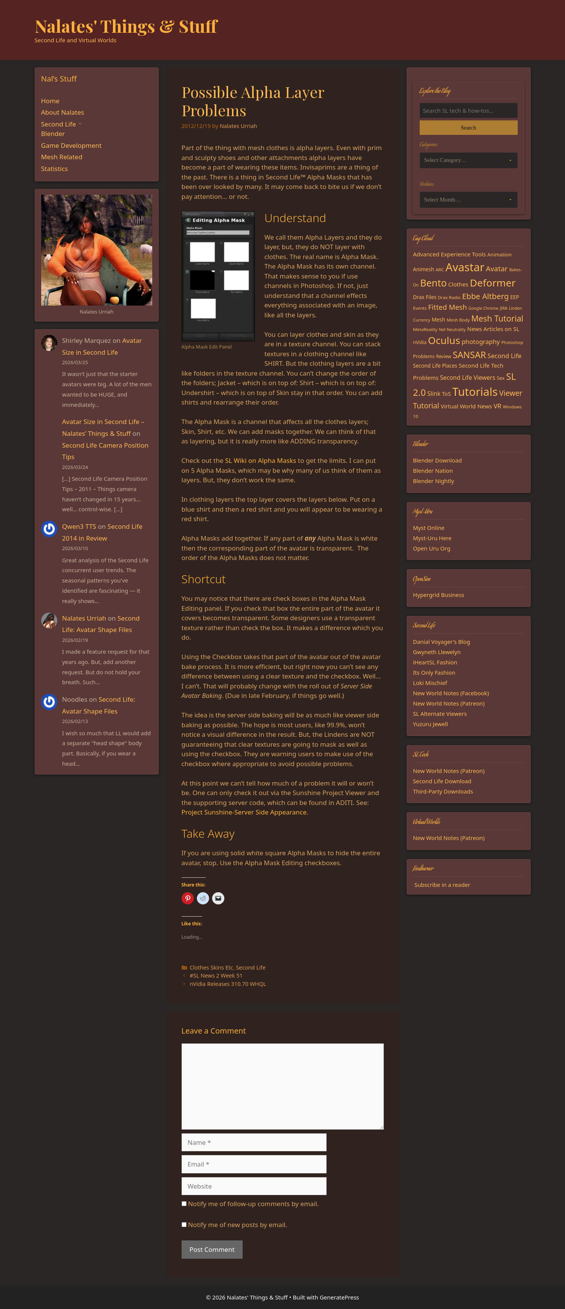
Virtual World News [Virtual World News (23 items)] (466, 406)
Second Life (251, 967)
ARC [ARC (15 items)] (440, 269)
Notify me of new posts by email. (237, 1224)
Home (50, 100)
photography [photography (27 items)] (481, 341)
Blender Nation (433, 470)
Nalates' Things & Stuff (126, 25)
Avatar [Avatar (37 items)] (496, 269)
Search (468, 128)
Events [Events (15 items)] (420, 308)
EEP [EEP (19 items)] (514, 297)
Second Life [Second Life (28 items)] (505, 355)
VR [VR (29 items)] (498, 406)
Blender (53, 133)
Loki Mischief (430, 683)
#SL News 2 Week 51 (216, 975)
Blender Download (437, 460)
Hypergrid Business (439, 594)
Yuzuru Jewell (430, 724)
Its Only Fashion (434, 672)
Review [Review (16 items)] (443, 356)
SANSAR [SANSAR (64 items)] (469, 355)
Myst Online (429, 527)
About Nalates (62, 112)
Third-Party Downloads (443, 791)
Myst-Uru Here (432, 538)
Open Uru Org (432, 548)
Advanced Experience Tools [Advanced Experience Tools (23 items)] (449, 254)
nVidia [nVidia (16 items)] (420, 342)
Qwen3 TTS (79, 526)
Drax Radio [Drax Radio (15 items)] (449, 297)
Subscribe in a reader (442, 884)
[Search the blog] (469, 110)
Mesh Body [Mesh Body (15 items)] (458, 320)
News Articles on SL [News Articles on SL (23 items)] (493, 329)
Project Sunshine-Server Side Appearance (244, 812)
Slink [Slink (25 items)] (434, 393)
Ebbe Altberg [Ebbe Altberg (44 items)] (485, 296)
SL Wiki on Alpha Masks (260, 460)
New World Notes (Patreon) (449, 703)
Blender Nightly (433, 481)
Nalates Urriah (84, 618)
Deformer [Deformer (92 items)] (493, 283)
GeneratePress (339, 1297)
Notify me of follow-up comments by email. (253, 1203)
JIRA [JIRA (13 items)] (503, 308)
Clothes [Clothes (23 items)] (458, 284)
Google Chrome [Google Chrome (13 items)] (483, 308)
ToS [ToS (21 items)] (446, 393)
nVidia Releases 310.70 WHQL (228, 983)
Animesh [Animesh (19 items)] (424, 269)
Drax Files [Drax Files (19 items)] (425, 297)
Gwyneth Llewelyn (437, 652)
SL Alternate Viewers (440, 713)
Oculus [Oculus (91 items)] (444, 340)
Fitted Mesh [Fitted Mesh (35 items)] (447, 307)
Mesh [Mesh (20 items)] (438, 319)
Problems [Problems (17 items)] (424, 356)
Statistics (54, 168)
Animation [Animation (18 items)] (499, 254)
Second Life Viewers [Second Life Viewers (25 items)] (467, 377)
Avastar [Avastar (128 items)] (465, 266)
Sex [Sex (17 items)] (501, 377)
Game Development (71, 145)
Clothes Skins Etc (211, 967)
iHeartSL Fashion (435, 662)
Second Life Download (442, 781)
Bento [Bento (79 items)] (433, 282)
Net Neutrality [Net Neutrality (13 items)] (452, 329)
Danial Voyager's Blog (441, 641)
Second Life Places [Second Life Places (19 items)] (435, 365)
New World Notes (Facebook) (451, 693)
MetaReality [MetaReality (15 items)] (425, 329)
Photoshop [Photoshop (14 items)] (512, 342)
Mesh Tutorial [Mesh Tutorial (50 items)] (497, 318)
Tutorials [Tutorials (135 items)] (475, 391)
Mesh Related (61, 156)
